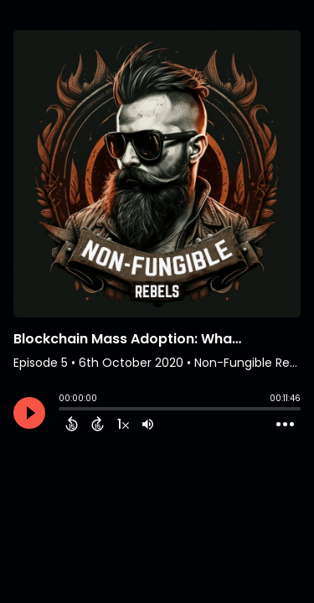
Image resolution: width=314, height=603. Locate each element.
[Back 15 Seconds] (72, 424)
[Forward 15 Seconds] (98, 424)
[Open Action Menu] (285, 425)
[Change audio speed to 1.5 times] (123, 424)
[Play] (29, 413)
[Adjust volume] (148, 424)
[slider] (63, 410)
